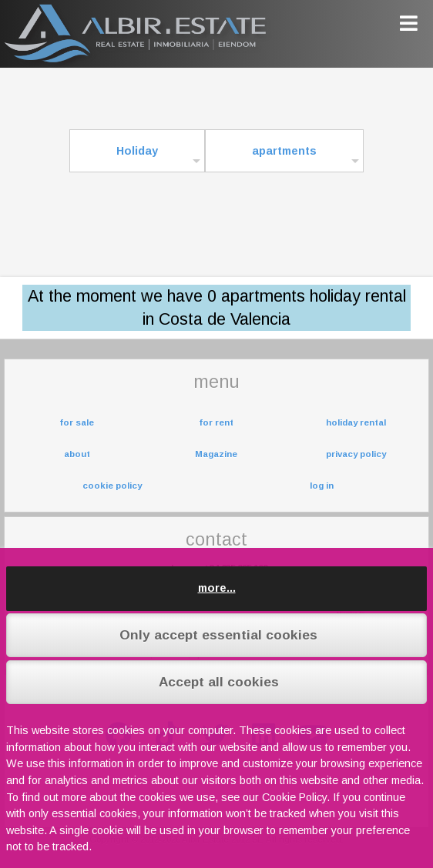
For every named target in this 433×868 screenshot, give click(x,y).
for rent (216, 422)
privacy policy (356, 454)
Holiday (137, 151)
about (77, 454)
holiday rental (356, 422)
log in (322, 485)
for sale (76, 422)
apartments (284, 151)
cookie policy (112, 485)
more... (217, 588)
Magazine (216, 454)
